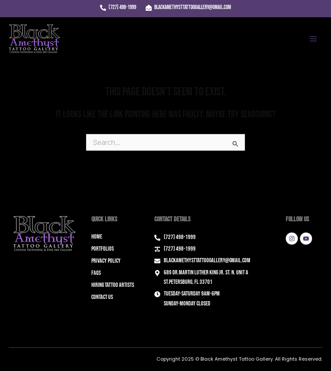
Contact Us (102, 297)
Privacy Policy (106, 260)
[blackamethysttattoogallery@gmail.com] (188, 8)
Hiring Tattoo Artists (112, 285)
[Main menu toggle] (313, 39)
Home (96, 236)
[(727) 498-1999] (118, 8)
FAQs (96, 273)
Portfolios (102, 248)
